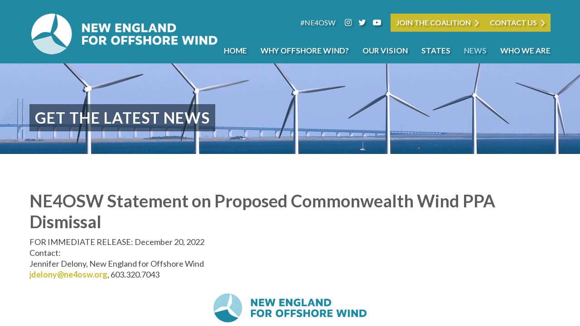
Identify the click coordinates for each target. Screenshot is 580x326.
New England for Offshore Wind (124, 34)
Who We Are (525, 50)
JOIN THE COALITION (433, 22)
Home (235, 50)
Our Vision (385, 50)
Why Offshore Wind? (305, 50)
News (475, 50)
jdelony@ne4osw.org (68, 274)
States (435, 50)
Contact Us (513, 22)
